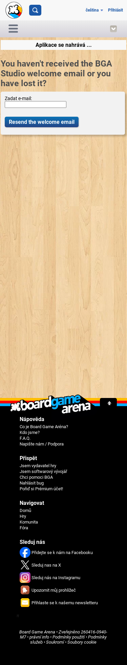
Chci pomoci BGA (36, 477)
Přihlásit (115, 10)
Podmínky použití (68, 637)
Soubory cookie (82, 642)
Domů (25, 510)
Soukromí (55, 642)
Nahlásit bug (32, 483)
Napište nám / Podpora (42, 443)
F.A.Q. (25, 438)
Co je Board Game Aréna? (44, 426)
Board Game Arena (37, 631)
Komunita (29, 522)
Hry (23, 516)
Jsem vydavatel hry (38, 465)
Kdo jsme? (30, 432)
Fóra (24, 527)
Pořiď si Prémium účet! (41, 488)
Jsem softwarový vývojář (43, 471)
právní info (39, 637)
